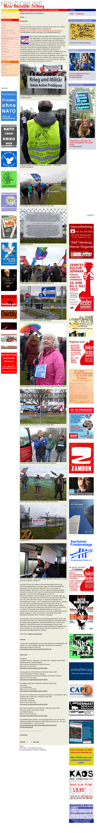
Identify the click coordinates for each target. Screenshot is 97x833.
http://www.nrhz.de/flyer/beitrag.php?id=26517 (34, 691)
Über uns (4, 69)
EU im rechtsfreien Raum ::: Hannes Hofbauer (80, 74)
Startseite (22, 742)
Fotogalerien (6, 51)
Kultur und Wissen (7, 56)
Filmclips (4, 48)
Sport (3, 54)
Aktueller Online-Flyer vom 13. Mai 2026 (31, 13)
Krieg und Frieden (7, 38)
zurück (22, 17)
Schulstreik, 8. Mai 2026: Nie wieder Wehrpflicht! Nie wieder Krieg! (81, 143)
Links (3, 67)
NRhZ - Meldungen (76, 14)
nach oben (36, 742)
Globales (4, 35)
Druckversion (24, 21)
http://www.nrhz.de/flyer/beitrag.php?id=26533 (34, 704)
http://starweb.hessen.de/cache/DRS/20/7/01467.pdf (35, 649)
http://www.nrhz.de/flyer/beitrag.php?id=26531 (34, 668)
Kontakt (4, 72)
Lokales (4, 25)
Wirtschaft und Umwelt (9, 33)
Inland (4, 27)
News (3, 22)
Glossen (4, 43)
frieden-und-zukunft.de (35, 634)
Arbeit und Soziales (8, 30)
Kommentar (5, 41)
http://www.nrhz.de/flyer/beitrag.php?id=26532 (34, 679)
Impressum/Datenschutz (9, 75)
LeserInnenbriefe (7, 64)
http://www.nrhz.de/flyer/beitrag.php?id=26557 (34, 716)
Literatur (4, 59)
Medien (4, 46)
